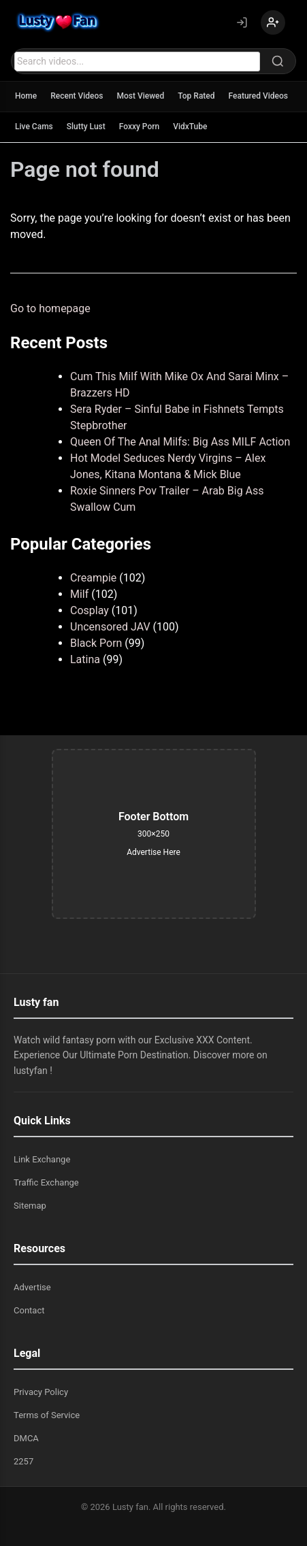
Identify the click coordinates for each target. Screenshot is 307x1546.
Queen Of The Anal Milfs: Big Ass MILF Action (180, 441)
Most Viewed (141, 96)
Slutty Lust (86, 126)
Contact (29, 1310)
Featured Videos (258, 96)
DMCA (26, 1438)
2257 (23, 1461)
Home (26, 96)
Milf (79, 594)
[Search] (277, 61)
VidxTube (190, 126)
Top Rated (196, 96)
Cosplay (89, 610)
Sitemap (30, 1205)
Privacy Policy (41, 1392)
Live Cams (34, 126)
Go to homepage (50, 308)
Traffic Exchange (46, 1182)
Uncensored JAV (110, 626)
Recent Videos (76, 96)
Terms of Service (47, 1415)
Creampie (93, 577)
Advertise (32, 1287)
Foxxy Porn (139, 126)
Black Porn (96, 643)
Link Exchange (42, 1159)
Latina (85, 659)
